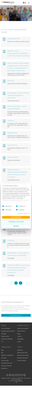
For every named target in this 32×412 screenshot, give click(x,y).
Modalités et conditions (6, 378)
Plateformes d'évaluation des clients (7, 356)
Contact (19, 341)
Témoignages (20, 339)
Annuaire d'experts (21, 360)
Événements (4, 368)
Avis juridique (18, 379)
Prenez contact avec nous (16, 315)
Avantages (3, 333)
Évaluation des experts (22, 358)
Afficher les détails (22, 213)
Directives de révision (6, 365)
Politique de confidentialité (17, 378)
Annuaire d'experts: (7, 29)
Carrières (19, 336)
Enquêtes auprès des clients (8, 331)
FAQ (2, 352)
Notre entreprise (21, 331)
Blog (2, 350)
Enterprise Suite (5, 336)
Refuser (16, 226)
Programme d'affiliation (7, 339)
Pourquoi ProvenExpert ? (23, 328)
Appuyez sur (20, 350)
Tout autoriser (16, 217)
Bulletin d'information (22, 352)
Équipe (18, 333)
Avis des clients (5, 360)
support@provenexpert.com (8, 309)
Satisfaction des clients (6, 363)
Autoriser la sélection (16, 222)
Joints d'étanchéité (5, 328)
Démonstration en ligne (22, 355)
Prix (2, 341)
